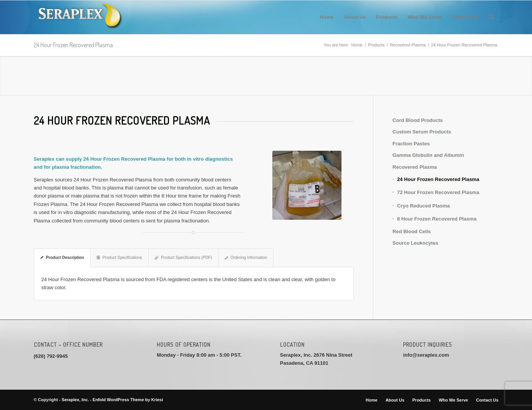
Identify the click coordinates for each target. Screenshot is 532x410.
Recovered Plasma (415, 167)
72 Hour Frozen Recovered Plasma (438, 192)
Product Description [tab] (62, 257)
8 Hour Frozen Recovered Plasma (437, 219)
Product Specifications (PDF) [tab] (183, 257)
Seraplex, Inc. (75, 399)
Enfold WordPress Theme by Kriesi (128, 399)
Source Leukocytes (415, 243)
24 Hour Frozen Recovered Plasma (73, 45)
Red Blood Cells (412, 231)
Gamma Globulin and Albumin (428, 155)
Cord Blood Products (418, 120)
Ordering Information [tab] (246, 257)
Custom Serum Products (422, 132)
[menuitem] (327, 17)
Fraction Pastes (411, 144)
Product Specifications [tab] (119, 257)
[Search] (491, 17)
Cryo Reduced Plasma (423, 206)
